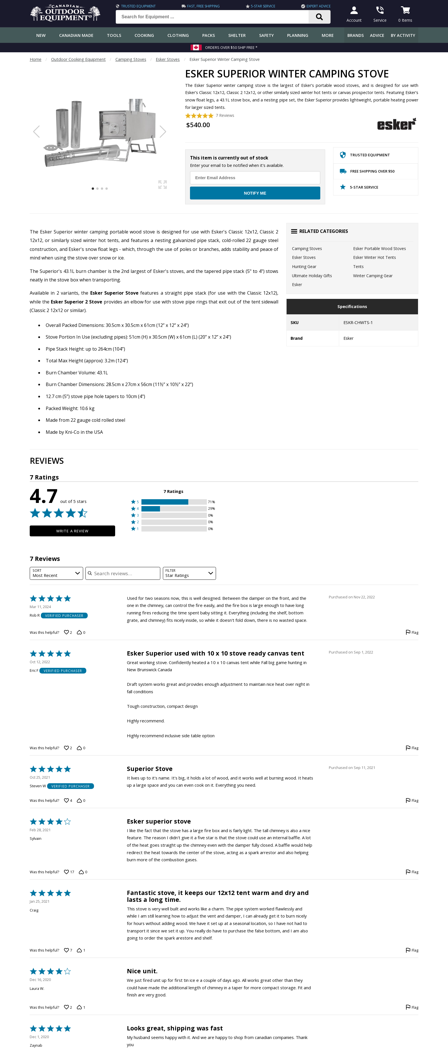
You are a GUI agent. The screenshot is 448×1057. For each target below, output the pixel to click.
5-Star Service (263, 6)
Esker (297, 284)
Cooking (144, 35)
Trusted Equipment (138, 6)
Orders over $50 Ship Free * (231, 47)
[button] (173, 502)
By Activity (403, 35)
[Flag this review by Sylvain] (412, 872)
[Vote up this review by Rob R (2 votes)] (68, 632)
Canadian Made (76, 35)
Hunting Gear (304, 266)
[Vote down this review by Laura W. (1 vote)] (81, 1007)
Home (35, 59)
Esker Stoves (168, 59)
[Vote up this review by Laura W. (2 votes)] (68, 1007)
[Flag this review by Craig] (412, 950)
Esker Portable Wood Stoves (379, 248)
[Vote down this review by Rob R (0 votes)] (81, 632)
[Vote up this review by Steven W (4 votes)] (68, 800)
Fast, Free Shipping (203, 6)
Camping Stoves (130, 59)
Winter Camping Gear (373, 275)
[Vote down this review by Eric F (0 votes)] (81, 748)
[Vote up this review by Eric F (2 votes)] (68, 748)
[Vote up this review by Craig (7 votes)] (68, 950)
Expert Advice (319, 6)
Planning (297, 35)
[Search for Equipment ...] (217, 17)
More (328, 35)
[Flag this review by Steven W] (412, 800)
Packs (208, 35)
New (41, 35)
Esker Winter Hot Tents (374, 257)
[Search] (320, 17)
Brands (355, 35)
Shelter (237, 35)
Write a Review (72, 531)
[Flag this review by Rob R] (412, 632)
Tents (358, 266)
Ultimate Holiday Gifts (312, 275)
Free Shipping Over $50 (367, 172)
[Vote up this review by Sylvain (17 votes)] (69, 872)
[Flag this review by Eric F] (412, 748)
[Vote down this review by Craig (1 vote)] (81, 950)
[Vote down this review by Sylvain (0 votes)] (83, 872)
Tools (114, 35)
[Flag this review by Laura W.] (412, 1007)
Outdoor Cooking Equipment (78, 59)
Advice (377, 35)
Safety (266, 35)
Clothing (178, 35)
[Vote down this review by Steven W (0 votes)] (81, 800)
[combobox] (56, 573)
